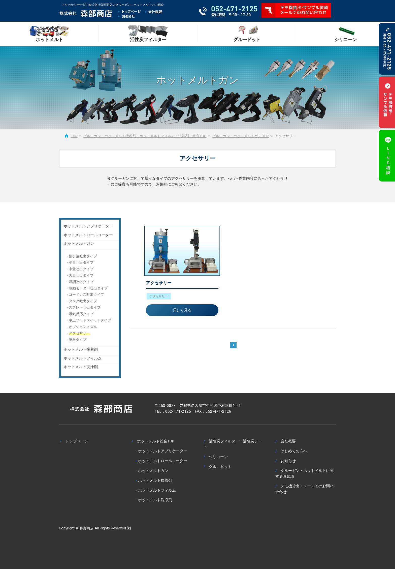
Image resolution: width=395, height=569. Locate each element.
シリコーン (218, 457)
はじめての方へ (294, 451)
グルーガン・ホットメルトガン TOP (240, 136)
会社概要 (288, 441)
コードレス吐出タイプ (86, 294)
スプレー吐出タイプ (85, 307)
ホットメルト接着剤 (81, 349)
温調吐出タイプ (81, 282)
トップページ (76, 441)
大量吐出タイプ (81, 275)
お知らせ (288, 461)
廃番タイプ (77, 340)
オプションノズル (83, 327)
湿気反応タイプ (81, 314)
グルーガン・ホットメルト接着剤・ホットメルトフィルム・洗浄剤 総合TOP (144, 136)
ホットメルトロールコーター (88, 235)
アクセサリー (159, 282)
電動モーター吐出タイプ (88, 288)
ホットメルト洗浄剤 (81, 367)
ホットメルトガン (79, 243)
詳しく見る (182, 310)
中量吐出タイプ (81, 269)
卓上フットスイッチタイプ (90, 320)
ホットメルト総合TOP (155, 441)
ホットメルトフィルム (83, 358)
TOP (74, 136)
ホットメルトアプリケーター (88, 226)
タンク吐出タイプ (83, 301)
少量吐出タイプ (81, 262)
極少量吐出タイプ (83, 256)
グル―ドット (220, 466)
